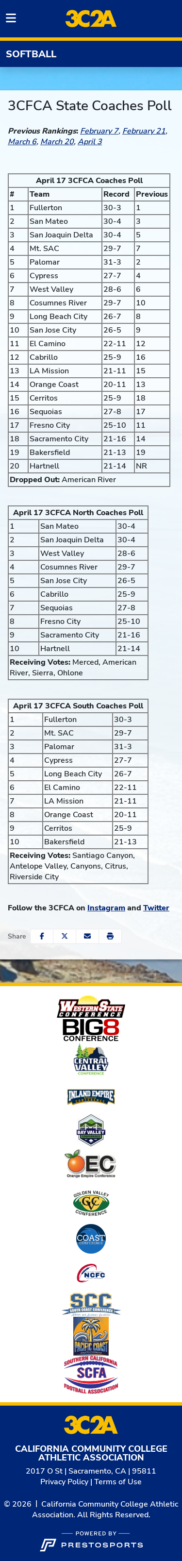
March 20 (57, 141)
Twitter (156, 908)
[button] (110, 936)
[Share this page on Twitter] (64, 936)
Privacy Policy (64, 1482)
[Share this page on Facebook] (41, 936)
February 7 (99, 131)
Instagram (106, 908)
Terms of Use (118, 1482)
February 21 (143, 131)
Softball (31, 54)
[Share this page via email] (87, 936)
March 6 (22, 141)
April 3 (90, 141)
